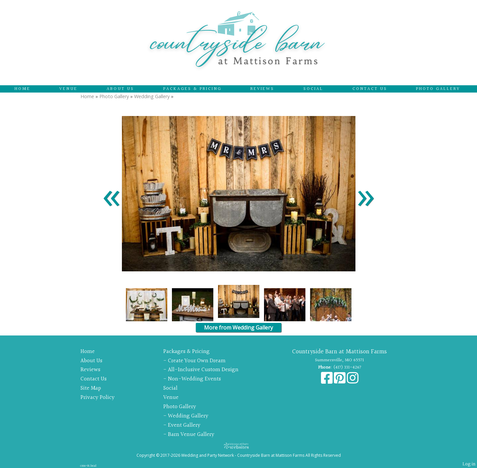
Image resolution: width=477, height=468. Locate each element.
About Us (120, 89)
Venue (68, 89)
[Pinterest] (340, 381)
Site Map (90, 388)
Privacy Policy (97, 397)
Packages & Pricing (192, 89)
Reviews (262, 89)
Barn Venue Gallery (191, 434)
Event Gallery (184, 425)
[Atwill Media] (238, 445)
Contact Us (369, 89)
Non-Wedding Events (194, 378)
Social (313, 89)
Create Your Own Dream (197, 360)
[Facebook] (327, 381)
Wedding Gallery (152, 96)
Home (22, 89)
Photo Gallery (438, 89)
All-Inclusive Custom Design (203, 369)
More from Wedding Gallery (238, 327)
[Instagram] (352, 381)
